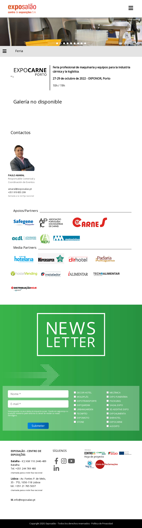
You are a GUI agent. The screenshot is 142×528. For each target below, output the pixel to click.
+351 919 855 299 (17, 192)
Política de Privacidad (102, 523)
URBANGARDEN (85, 409)
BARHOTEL (115, 417)
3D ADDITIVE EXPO (119, 409)
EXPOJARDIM (83, 405)
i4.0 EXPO (114, 426)
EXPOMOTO (83, 417)
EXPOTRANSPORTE (87, 401)
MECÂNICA (115, 392)
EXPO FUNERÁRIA (118, 396)
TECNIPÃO (82, 413)
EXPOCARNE (116, 421)
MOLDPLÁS (82, 396)
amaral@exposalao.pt (20, 189)
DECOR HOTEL (84, 392)
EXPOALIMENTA (118, 413)
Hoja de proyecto (94, 456)
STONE (80, 421)
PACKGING (115, 401)
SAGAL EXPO (116, 405)
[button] (57, 43)
